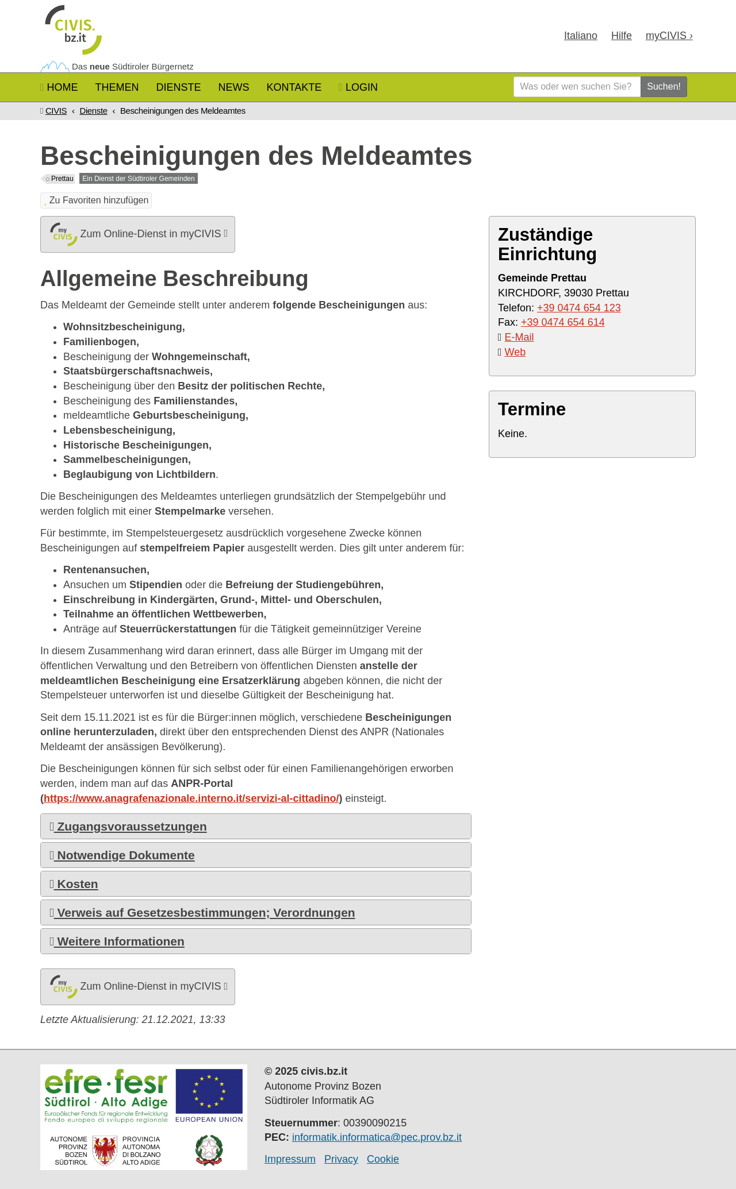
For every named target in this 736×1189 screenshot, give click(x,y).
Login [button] (358, 87)
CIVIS (56, 110)
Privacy (341, 1159)
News (234, 87)
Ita (580, 35)
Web (515, 352)
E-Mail (519, 337)
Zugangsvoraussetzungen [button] (128, 826)
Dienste (178, 87)
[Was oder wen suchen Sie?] (577, 86)
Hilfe (621, 35)
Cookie (383, 1159)
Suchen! (664, 86)
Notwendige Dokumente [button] (122, 855)
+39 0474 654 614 (563, 322)
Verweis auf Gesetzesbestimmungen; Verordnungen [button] (202, 912)
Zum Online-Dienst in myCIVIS (138, 234)
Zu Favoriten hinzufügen (96, 200)
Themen (117, 87)
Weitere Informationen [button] (117, 941)
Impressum (290, 1159)
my (669, 35)
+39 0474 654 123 (579, 308)
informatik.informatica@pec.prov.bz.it (377, 1137)
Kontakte (294, 87)
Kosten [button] (73, 883)
